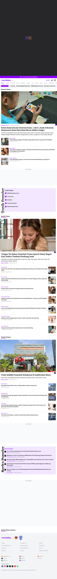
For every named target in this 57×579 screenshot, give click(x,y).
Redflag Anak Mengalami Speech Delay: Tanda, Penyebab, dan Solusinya (20, 318)
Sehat (45, 83)
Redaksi (41, 543)
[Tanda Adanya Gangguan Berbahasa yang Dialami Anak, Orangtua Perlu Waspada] (5, 141)
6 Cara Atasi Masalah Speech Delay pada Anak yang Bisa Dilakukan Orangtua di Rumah (23, 308)
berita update (4, 379)
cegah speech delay (5, 296)
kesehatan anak (13, 158)
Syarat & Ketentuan (24, 548)
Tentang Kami (23, 543)
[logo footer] (7, 537)
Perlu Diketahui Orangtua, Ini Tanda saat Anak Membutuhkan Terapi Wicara (30, 159)
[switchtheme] (51, 80)
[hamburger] (54, 80)
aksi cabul (3, 403)
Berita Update (10, 466)
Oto (33, 83)
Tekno (28, 83)
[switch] (48, 80)
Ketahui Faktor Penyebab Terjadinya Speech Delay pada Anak (17, 288)
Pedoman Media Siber (6, 545)
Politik (7, 83)
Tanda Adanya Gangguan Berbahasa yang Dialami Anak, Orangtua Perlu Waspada (31, 139)
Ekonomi (13, 83)
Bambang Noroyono (11, 461)
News (2, 83)
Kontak (3, 543)
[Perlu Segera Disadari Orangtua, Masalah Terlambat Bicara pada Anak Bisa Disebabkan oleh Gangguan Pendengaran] (5, 151)
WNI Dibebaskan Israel (38, 86)
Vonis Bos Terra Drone (10, 86)
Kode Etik (3, 550)
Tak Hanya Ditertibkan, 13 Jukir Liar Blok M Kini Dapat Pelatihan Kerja (19, 415)
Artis (18, 83)
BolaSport (51, 83)
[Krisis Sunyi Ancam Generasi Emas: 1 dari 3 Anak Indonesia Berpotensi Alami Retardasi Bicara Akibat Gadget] (29, 108)
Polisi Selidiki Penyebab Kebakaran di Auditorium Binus (26, 375)
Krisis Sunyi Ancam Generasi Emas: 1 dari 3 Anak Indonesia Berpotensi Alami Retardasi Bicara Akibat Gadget (27, 129)
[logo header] (7, 80)
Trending (22, 83)
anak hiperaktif (4, 326)
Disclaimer (3, 548)
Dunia (36, 83)
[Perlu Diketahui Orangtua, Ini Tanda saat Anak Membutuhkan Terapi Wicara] (5, 161)
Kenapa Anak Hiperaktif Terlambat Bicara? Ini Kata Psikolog (17, 328)
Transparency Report (43, 550)
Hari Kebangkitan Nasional (24, 86)
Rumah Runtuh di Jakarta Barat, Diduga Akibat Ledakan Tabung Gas (19, 385)
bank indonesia (4, 393)
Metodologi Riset (24, 545)
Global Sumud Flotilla (11, 457)
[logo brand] (16, 538)
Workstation (41, 545)
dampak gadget (5, 125)
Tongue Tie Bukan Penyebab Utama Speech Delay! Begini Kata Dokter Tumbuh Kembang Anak (26, 255)
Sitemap (22, 550)
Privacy (40, 548)
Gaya (41, 83)
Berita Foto (9, 452)
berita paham (12, 138)
